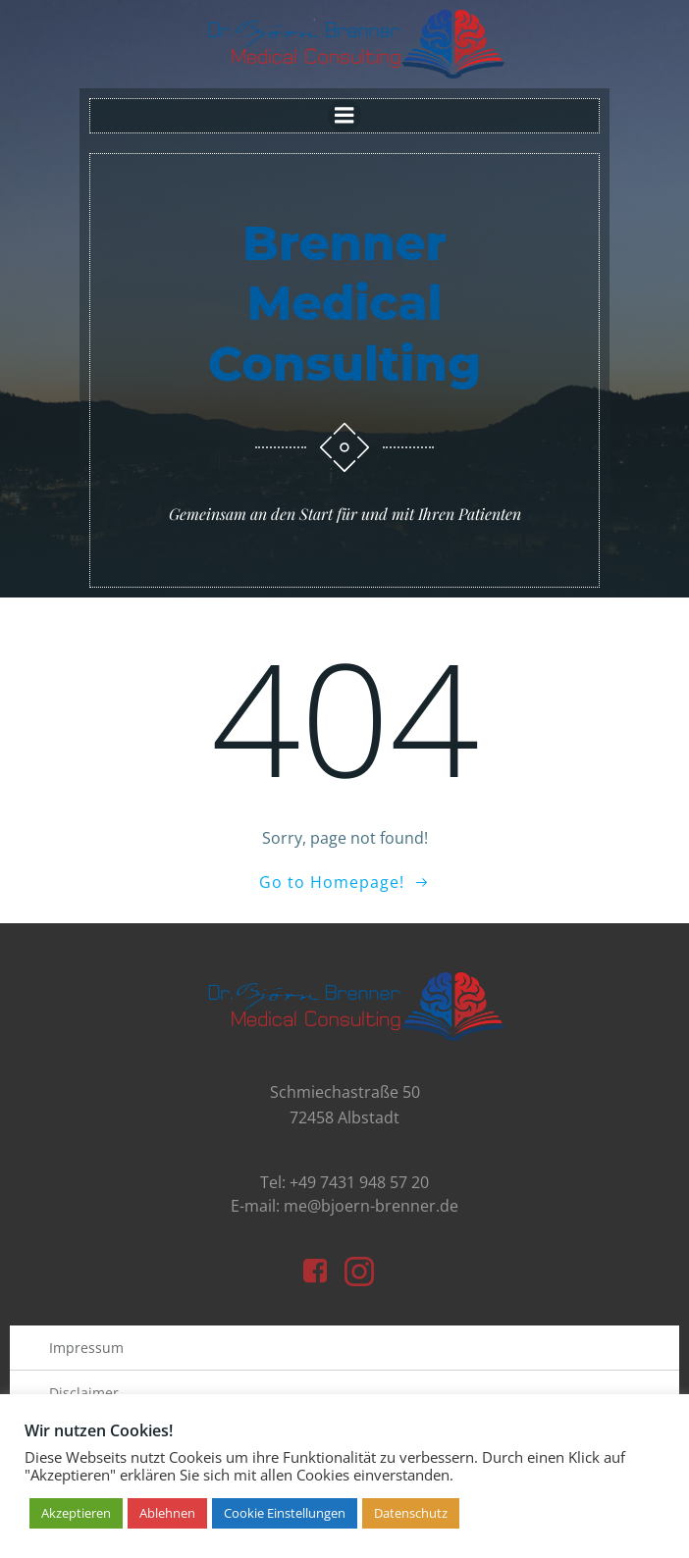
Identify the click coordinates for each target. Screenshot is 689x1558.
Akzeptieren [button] (76, 1513)
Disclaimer (84, 1392)
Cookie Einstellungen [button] (284, 1513)
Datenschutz (411, 1513)
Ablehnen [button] (167, 1513)
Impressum (86, 1347)
